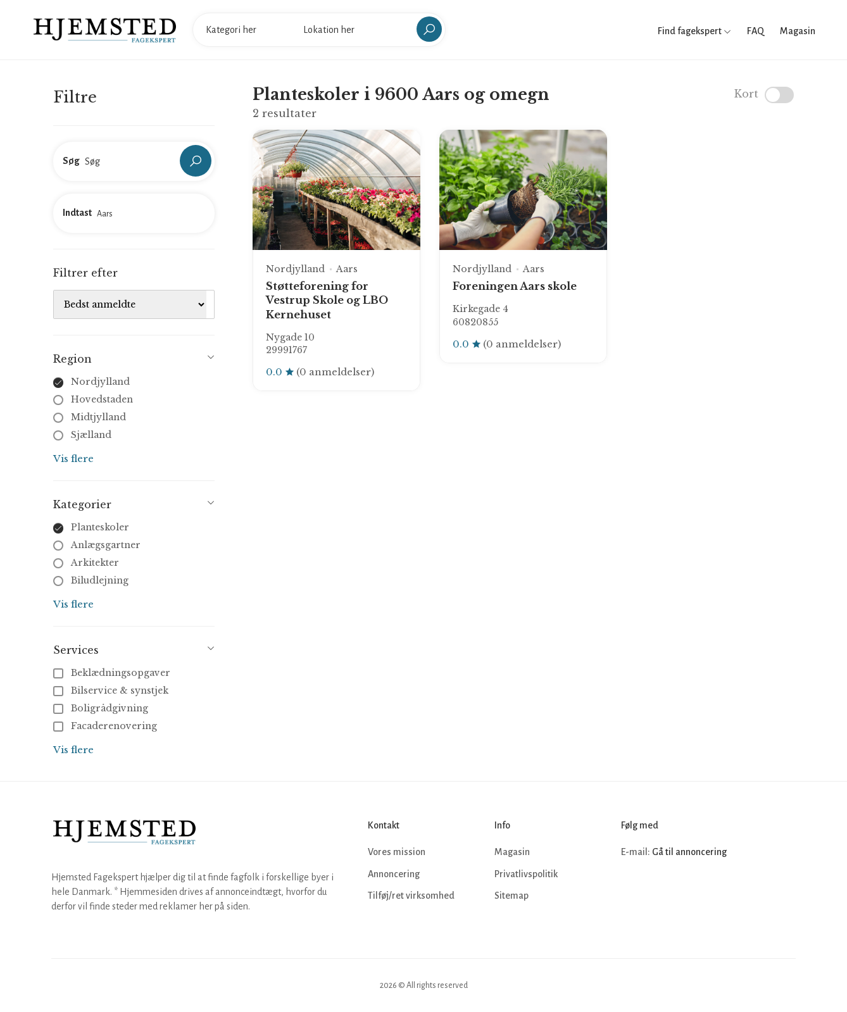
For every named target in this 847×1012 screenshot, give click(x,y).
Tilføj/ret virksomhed (411, 895)
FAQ (755, 31)
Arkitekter (95, 562)
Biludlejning (100, 580)
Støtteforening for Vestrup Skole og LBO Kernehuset (327, 300)
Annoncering (394, 874)
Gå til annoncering (689, 852)
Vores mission (396, 852)
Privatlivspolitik (526, 874)
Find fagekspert (694, 31)
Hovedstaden (102, 399)
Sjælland (91, 434)
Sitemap (511, 895)
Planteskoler (100, 527)
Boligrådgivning (102, 708)
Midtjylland (98, 417)
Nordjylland (100, 381)
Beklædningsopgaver (113, 672)
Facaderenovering (106, 726)
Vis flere (73, 459)
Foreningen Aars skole (515, 286)
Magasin (797, 31)
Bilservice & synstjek (112, 690)
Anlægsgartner (106, 545)
